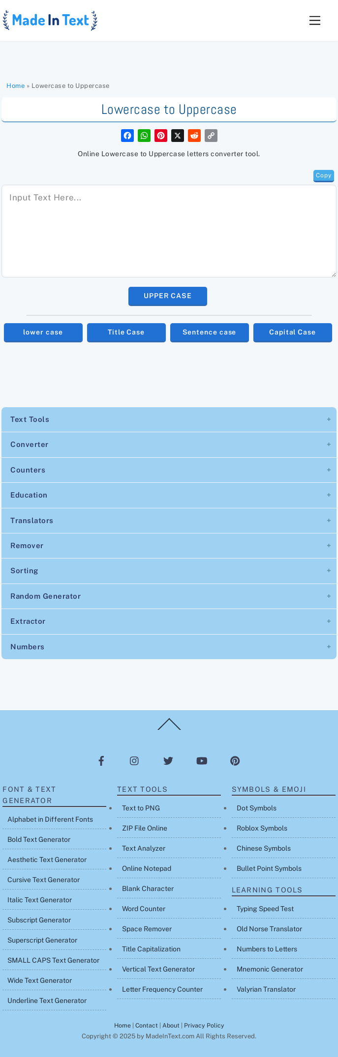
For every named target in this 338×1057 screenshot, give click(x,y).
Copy (323, 175)
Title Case (126, 332)
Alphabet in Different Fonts (50, 819)
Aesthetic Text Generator (47, 859)
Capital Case (292, 332)
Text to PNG (141, 808)
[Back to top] (169, 729)
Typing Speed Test (265, 909)
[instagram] (135, 760)
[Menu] (315, 20)
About (171, 1025)
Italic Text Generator (39, 900)
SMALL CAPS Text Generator (53, 960)
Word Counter (143, 909)
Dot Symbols (257, 808)
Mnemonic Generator (270, 969)
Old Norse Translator (269, 929)
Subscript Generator (39, 920)
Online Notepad (146, 868)
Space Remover (147, 929)
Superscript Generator (42, 940)
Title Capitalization (151, 949)
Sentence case (210, 332)
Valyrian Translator (266, 989)
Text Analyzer (143, 848)
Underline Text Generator (47, 1000)
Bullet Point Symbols (269, 868)
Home (15, 85)
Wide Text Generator (39, 980)
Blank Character (148, 888)
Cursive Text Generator (43, 880)
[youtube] (202, 760)
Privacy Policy (204, 1025)
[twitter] (168, 760)
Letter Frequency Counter (162, 989)
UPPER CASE (168, 296)
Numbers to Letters (267, 949)
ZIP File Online (144, 828)
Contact (146, 1025)
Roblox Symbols (262, 828)
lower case (42, 332)
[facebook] (101, 760)
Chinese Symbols (264, 848)
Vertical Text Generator (158, 969)
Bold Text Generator (38, 839)
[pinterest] (235, 760)
